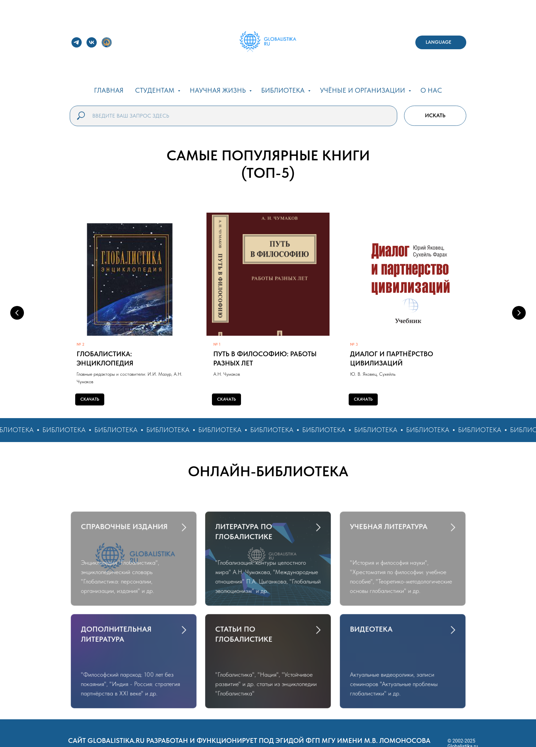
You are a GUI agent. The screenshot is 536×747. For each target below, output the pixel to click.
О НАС (431, 90)
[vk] (91, 42)
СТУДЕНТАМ (155, 90)
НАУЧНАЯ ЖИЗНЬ (218, 90)
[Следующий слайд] (519, 313)
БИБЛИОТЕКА (283, 90)
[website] (107, 42)
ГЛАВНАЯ (108, 90)
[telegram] (76, 42)
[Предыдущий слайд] (17, 313)
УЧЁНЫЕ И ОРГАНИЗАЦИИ (363, 90)
